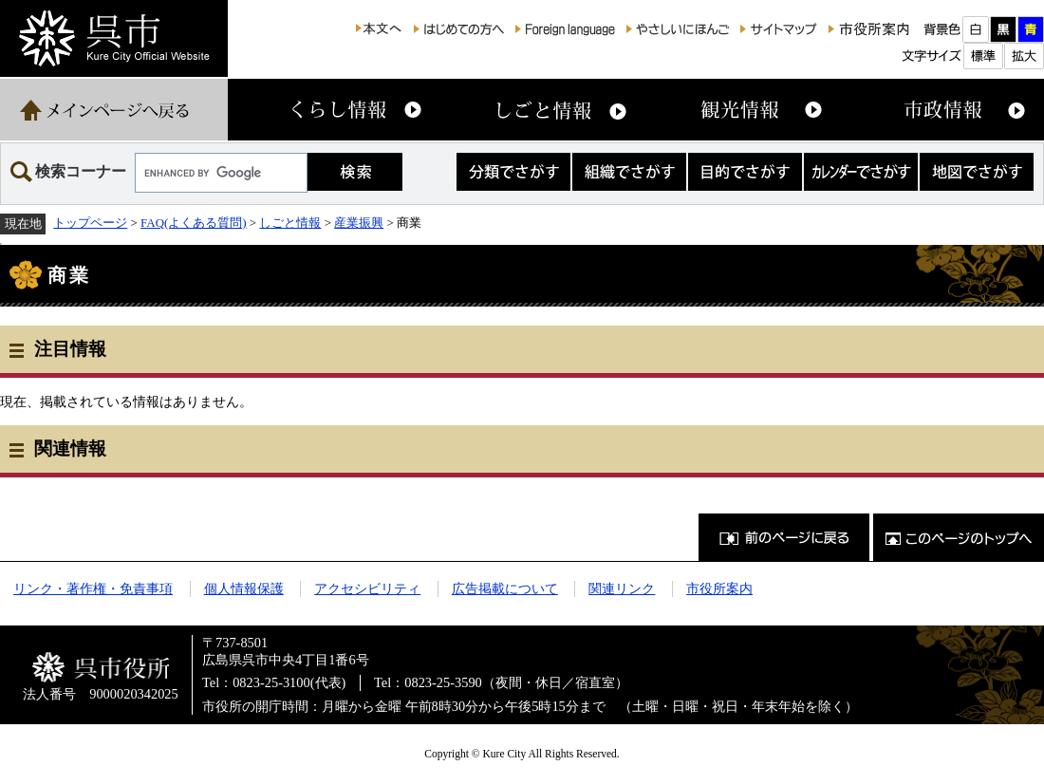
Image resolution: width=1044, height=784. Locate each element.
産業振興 (358, 222)
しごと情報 (290, 222)
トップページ (90, 222)
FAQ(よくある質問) (193, 222)
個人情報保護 (244, 588)
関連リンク (621, 588)
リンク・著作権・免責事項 (93, 588)
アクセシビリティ (367, 588)
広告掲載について (505, 588)
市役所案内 (719, 588)
